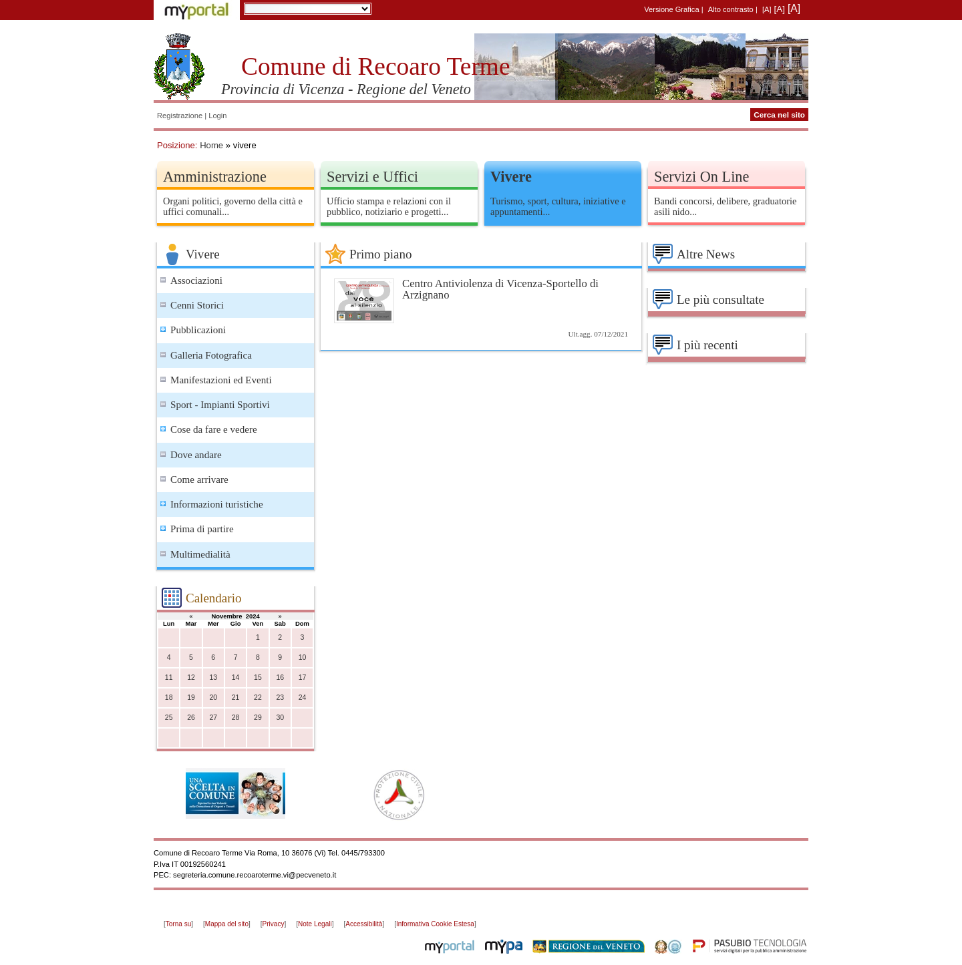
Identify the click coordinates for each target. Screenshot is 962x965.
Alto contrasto (731, 9)
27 (213, 717)
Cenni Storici (197, 305)
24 (303, 697)
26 (191, 717)
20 (213, 697)
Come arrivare (199, 479)
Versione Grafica (671, 9)
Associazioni (196, 280)
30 (280, 717)
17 (303, 677)
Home (211, 145)
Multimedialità (200, 554)
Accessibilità (363, 924)
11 (169, 677)
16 (280, 677)
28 (236, 717)
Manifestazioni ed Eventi (221, 380)
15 (258, 677)
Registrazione (179, 116)
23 (280, 697)
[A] (767, 9)
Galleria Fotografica (211, 355)
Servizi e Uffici (372, 176)
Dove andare (196, 454)
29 (258, 717)
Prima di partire (202, 529)
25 (169, 717)
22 (258, 697)
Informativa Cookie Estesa (435, 924)
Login (217, 116)
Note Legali (315, 924)
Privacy (274, 924)
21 (236, 697)
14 (236, 677)
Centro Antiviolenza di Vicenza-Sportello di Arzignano (500, 289)
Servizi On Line (701, 176)
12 (191, 677)
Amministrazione (215, 176)
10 (303, 657)
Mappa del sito (227, 924)
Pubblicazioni (198, 330)
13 (213, 677)
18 (169, 697)
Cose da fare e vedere (213, 429)
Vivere (511, 176)
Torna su (178, 924)
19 (191, 697)
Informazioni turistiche (216, 504)
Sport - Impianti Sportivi (220, 404)
